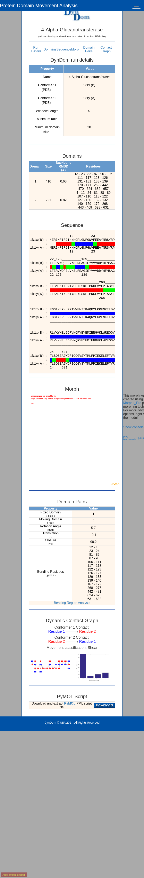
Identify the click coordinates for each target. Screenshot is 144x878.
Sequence (64, 49)
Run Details (36, 49)
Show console (133, 427)
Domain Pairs (88, 49)
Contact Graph (106, 49)
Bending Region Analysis (72, 603)
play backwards (129, 438)
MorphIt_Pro (132, 403)
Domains (49, 49)
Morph (76, 49)
